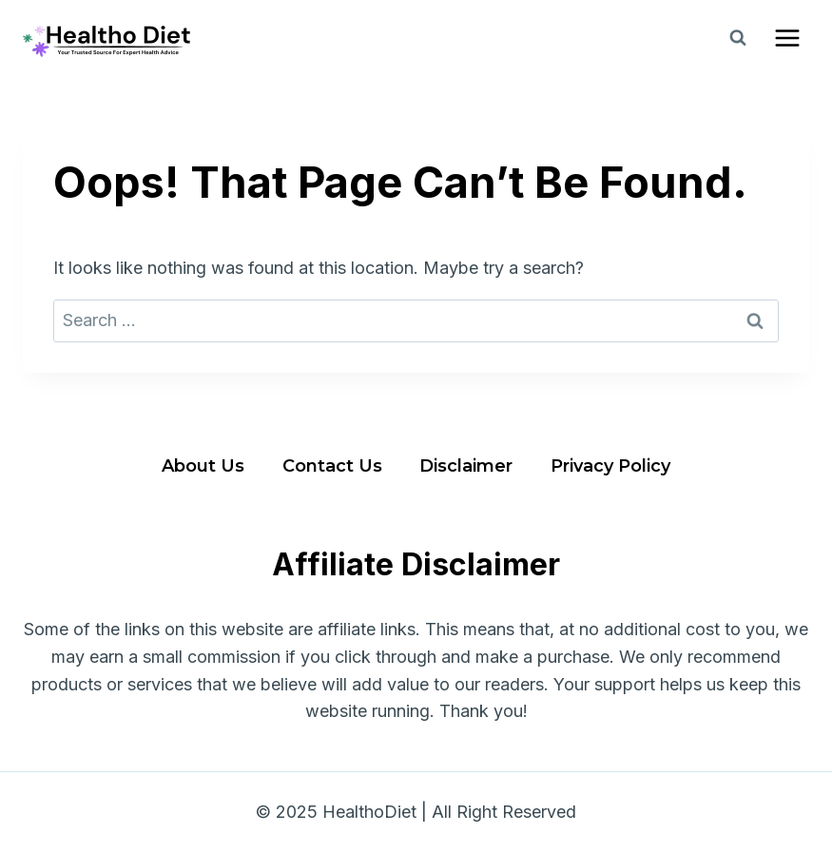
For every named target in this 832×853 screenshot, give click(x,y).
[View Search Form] (738, 38)
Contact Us (332, 466)
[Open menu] (786, 37)
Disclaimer (466, 466)
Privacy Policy (610, 466)
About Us (203, 466)
